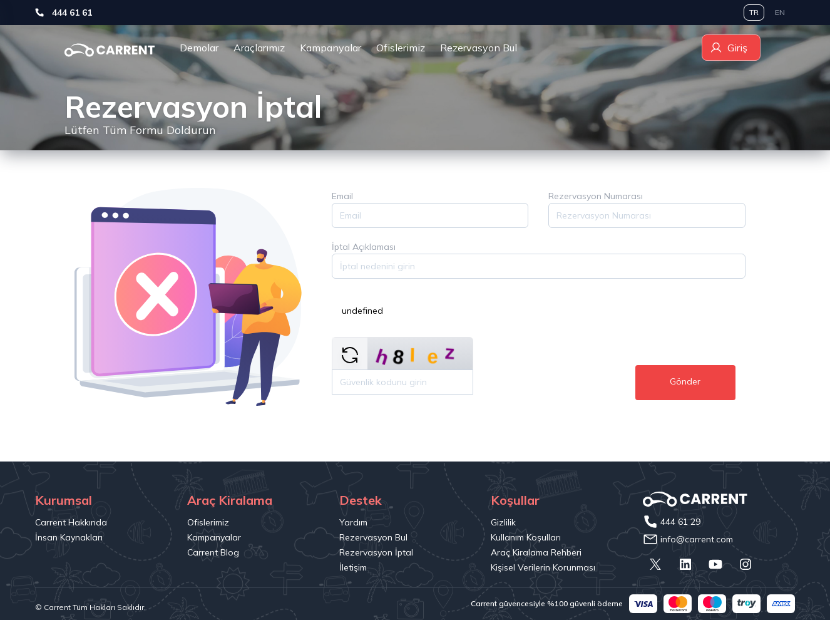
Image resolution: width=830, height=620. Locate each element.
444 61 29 (680, 521)
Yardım (353, 522)
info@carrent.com (696, 539)
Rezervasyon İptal (376, 552)
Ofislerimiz (400, 47)
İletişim (353, 567)
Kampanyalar (330, 47)
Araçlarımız (259, 47)
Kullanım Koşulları (526, 537)
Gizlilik (503, 522)
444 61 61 (102, 12)
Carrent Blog (213, 552)
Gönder (685, 381)
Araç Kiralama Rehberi (536, 552)
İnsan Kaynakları (69, 537)
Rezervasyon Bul (478, 47)
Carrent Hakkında (71, 522)
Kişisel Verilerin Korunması (543, 567)
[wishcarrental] (109, 50)
